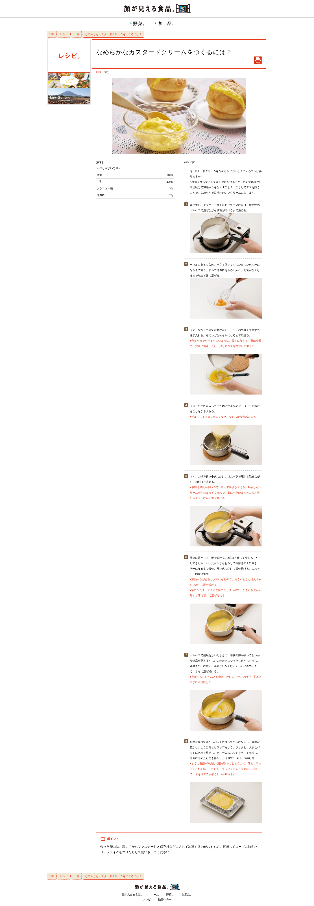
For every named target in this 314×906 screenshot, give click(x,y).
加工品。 (187, 894)
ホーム (155, 894)
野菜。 (170, 894)
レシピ (64, 34)
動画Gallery (165, 899)
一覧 (76, 34)
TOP (51, 34)
